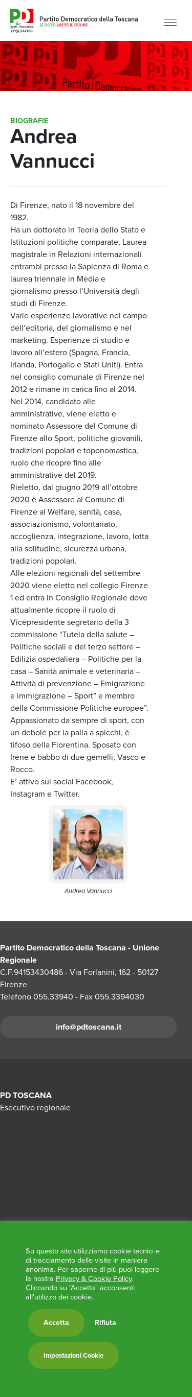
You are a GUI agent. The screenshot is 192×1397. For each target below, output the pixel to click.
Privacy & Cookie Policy (94, 1278)
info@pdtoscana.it (88, 1027)
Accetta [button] (56, 1322)
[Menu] (170, 22)
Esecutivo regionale (35, 1107)
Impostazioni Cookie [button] (73, 1355)
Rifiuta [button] (105, 1323)
